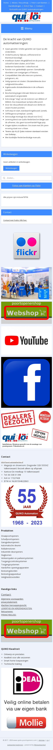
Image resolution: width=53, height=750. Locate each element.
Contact (39, 6)
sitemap (42, 740)
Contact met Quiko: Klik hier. (15, 220)
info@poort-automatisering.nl (12, 462)
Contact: (6, 594)
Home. (6, 2)
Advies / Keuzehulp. (20, 2)
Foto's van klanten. (40, 2)
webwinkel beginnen (15, 745)
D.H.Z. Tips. (28, 6)
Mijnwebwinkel (40, 745)
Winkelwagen (11, 168)
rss (47, 740)
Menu (26, 28)
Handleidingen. (14, 6)
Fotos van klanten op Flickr (26, 185)
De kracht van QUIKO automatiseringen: (26, 9)
